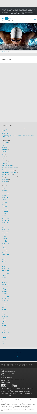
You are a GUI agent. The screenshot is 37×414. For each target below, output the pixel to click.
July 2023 (4, 224)
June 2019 (4, 279)
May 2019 (4, 280)
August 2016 (4, 318)
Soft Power (4, 163)
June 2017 (4, 305)
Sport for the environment (7, 174)
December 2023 (5, 218)
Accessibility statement (7, 377)
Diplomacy (4, 147)
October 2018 (5, 286)
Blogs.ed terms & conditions (8, 370)
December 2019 (5, 268)
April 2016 (4, 325)
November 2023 (5, 220)
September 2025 (5, 197)
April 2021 (4, 249)
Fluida (18, 356)
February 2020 (5, 265)
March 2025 (4, 202)
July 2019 (4, 277)
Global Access (5, 153)
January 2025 (4, 206)
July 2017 (4, 304)
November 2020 (5, 256)
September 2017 (5, 302)
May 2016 (4, 323)
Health (3, 154)
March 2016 (4, 327)
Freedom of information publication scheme (12, 379)
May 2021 (4, 247)
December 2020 (5, 254)
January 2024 (4, 217)
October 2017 (5, 300)
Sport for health (5, 169)
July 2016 (4, 320)
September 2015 (5, 336)
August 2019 (4, 275)
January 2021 (4, 252)
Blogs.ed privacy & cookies (8, 371)
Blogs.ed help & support (7, 375)
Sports (3, 177)
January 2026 (4, 192)
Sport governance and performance (9, 176)
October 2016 (5, 316)
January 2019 (4, 282)
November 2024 (5, 210)
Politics (3, 160)
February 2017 (5, 312)
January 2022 (4, 241)
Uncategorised (5, 179)
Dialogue (4, 146)
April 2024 (4, 215)
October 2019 (5, 272)
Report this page (5, 382)
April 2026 (4, 188)
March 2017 (4, 311)
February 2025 (5, 204)
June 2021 (4, 245)
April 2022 (4, 236)
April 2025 (4, 201)
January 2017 (4, 314)
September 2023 (5, 222)
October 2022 (5, 233)
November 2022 (5, 231)
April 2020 (4, 261)
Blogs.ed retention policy (7, 373)
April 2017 (4, 309)
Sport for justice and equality (8, 170)
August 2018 (4, 288)
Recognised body (14, 393)
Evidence (4, 151)
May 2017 (4, 307)
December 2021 (5, 243)
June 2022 (4, 234)
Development (5, 144)
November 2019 (5, 270)
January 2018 (4, 295)
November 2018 (5, 284)
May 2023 (4, 227)
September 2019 (5, 273)
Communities (5, 142)
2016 (5, 51)
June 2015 (4, 341)
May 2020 (4, 259)
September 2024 (5, 211)
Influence (4, 156)
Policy (3, 158)
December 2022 (5, 229)
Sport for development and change (9, 167)
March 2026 (4, 190)
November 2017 (5, 298)
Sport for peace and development (9, 172)
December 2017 (5, 296)
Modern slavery (5, 380)
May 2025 (4, 199)
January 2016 (4, 330)
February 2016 (5, 328)
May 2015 (4, 343)
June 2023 (4, 225)
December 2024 (5, 208)
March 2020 (4, 263)
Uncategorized (5, 181)
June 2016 (4, 321)
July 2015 (4, 339)
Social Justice (4, 161)
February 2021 (5, 250)
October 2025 (5, 195)
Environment (4, 149)
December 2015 (5, 332)
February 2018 (5, 293)
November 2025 (5, 194)
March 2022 (4, 238)
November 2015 (5, 334)
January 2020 (4, 266)
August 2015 (4, 337)
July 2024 (4, 213)
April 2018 (4, 289)
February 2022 (5, 240)
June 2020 (4, 257)
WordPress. (23, 356)
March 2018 (4, 291)
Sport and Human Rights (7, 165)
